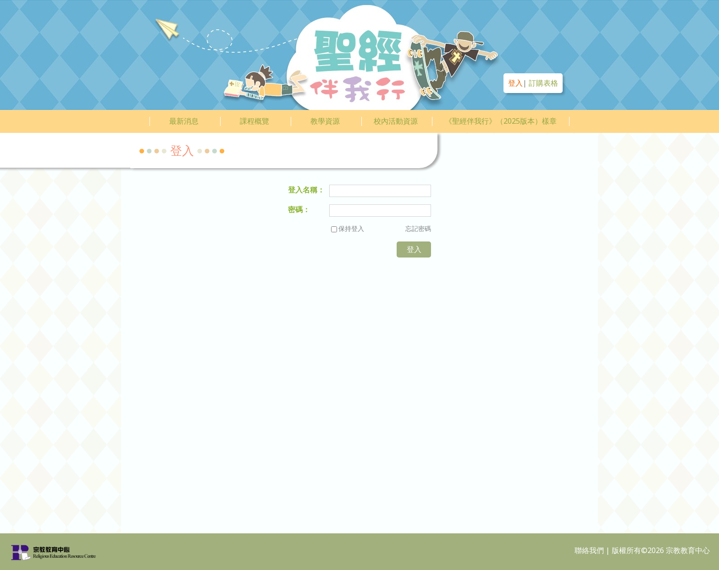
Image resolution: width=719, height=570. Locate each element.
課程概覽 (254, 121)
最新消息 (184, 121)
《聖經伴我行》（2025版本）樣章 (501, 121)
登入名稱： (306, 190)
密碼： (299, 209)
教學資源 (325, 121)
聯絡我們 (589, 550)
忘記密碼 (418, 228)
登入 (515, 83)
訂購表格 (543, 83)
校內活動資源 (396, 121)
